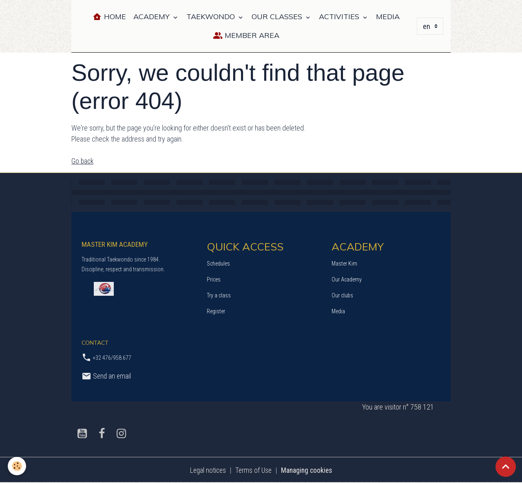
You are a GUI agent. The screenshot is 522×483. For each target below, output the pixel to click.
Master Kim (344, 263)
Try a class (219, 295)
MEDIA (388, 16)
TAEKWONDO (211, 16)
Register (216, 311)
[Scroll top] (505, 466)
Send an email (107, 376)
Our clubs (342, 295)
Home (109, 16)
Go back (83, 161)
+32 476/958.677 (112, 357)
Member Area (246, 35)
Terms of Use (253, 470)
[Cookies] (17, 466)
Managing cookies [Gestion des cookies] (307, 470)
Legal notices (206, 470)
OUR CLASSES (278, 16)
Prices (214, 279)
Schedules (218, 263)
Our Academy (347, 279)
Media (338, 311)
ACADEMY (152, 16)
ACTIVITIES (340, 16)
